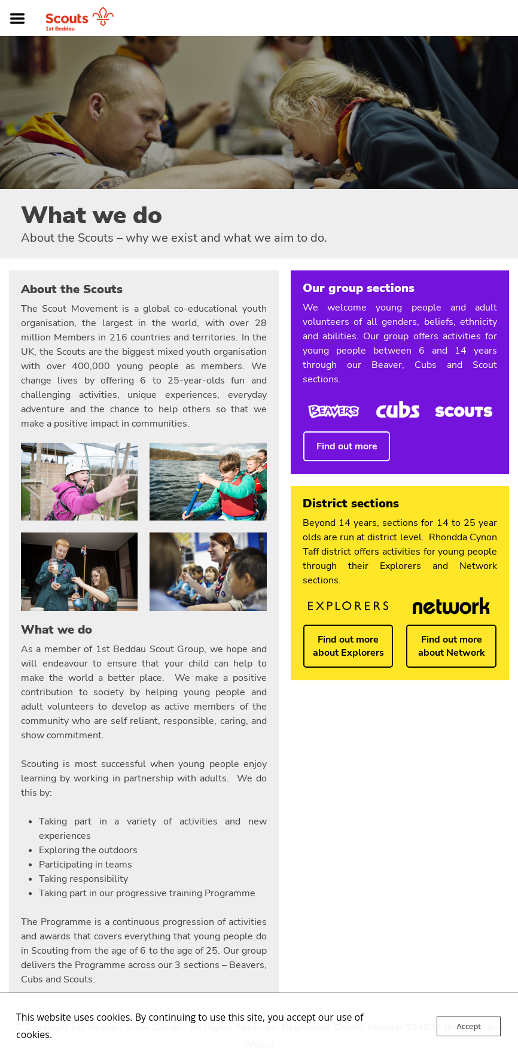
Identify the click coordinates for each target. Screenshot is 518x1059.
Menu (21, 18)
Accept (468, 1026)
